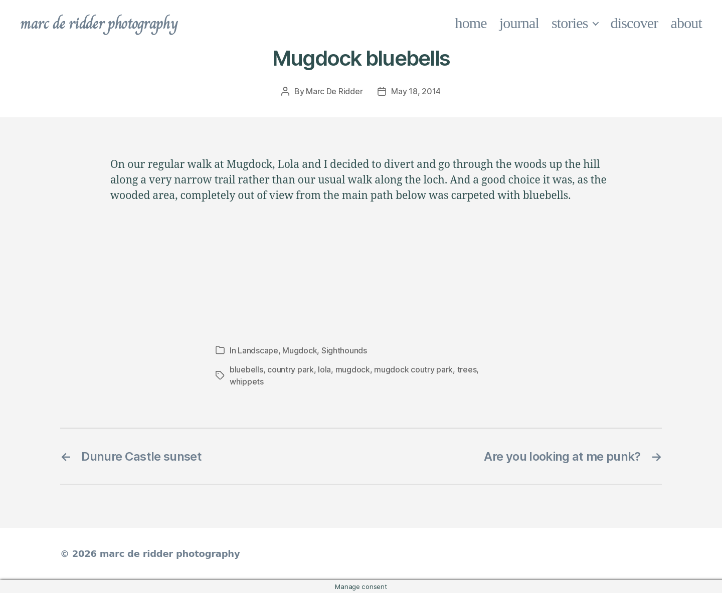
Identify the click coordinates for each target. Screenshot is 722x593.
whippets (247, 381)
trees (467, 369)
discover (634, 23)
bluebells (246, 369)
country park (290, 369)
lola (324, 369)
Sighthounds (344, 350)
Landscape (258, 350)
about (686, 23)
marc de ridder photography (98, 23)
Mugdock (299, 350)
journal (519, 23)
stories (570, 23)
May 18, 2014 (416, 91)
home (471, 23)
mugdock (352, 369)
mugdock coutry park (413, 369)
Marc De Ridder (334, 91)
